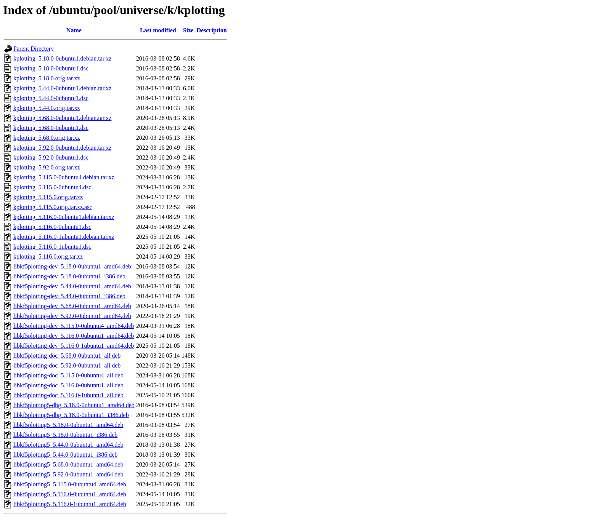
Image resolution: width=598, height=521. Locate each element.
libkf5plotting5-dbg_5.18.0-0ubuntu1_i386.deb (71, 415)
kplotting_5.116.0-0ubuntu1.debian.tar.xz (63, 217)
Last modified (158, 30)
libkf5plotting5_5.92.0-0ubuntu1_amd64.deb (68, 474)
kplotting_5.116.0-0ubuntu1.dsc (52, 227)
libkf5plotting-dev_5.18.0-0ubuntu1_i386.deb (69, 276)
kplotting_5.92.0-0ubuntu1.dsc (50, 157)
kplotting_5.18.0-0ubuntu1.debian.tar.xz (62, 58)
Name (74, 30)
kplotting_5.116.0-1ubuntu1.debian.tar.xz (63, 236)
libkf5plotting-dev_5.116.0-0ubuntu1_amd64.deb (73, 335)
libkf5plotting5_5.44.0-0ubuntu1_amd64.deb (68, 444)
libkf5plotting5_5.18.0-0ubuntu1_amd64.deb (68, 425)
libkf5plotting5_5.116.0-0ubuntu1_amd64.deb (69, 494)
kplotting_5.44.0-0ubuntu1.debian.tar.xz (62, 88)
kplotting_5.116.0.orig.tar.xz (48, 256)
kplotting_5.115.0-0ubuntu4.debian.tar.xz (63, 177)
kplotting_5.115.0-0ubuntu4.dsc (52, 187)
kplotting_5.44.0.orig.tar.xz (46, 108)
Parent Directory (33, 48)
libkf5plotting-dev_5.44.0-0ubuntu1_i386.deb (69, 296)
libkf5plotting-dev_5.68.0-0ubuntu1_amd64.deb (72, 306)
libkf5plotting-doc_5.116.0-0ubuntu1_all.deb (68, 385)
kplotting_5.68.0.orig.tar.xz (46, 137)
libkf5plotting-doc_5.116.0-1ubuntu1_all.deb (68, 395)
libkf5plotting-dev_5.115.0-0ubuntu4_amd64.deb (73, 326)
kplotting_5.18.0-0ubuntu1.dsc (50, 68)
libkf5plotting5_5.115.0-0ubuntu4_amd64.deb (69, 484)
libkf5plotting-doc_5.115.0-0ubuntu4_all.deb (68, 375)
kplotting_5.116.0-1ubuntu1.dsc (52, 246)
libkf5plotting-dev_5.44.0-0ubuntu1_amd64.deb (72, 286)
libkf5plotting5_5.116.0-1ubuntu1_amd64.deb (69, 504)
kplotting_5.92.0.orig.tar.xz (46, 167)
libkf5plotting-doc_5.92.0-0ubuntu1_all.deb (67, 365)
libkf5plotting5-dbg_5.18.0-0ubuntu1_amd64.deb (74, 405)
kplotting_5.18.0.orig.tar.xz (46, 78)
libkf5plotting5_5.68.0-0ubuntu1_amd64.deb (68, 464)
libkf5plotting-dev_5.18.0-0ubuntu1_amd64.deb (72, 266)
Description (211, 30)
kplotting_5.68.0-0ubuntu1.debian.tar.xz (62, 118)
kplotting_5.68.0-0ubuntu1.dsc (50, 128)
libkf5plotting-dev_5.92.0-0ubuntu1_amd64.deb (72, 316)
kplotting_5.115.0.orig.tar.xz (48, 197)
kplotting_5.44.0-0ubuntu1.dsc (50, 98)
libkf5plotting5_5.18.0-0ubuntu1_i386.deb (65, 435)
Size (188, 30)
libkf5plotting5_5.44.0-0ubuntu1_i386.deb (65, 454)
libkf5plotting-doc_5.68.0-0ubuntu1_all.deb (67, 355)
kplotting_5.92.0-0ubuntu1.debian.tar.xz (62, 147)
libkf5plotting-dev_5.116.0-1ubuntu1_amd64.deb (73, 345)
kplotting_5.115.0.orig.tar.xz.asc (52, 207)
